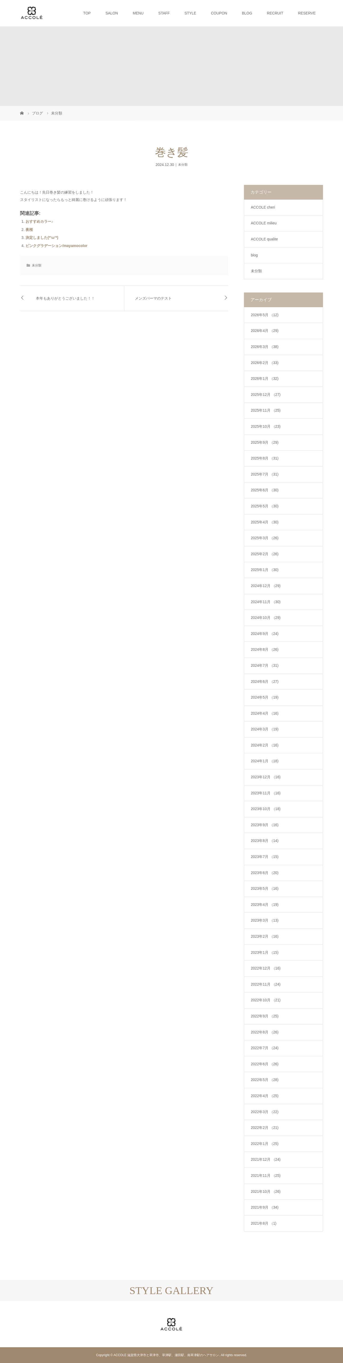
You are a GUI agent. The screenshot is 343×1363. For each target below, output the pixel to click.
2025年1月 (264, 570)
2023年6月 (264, 873)
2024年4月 (264, 713)
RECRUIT (275, 13)
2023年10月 (266, 809)
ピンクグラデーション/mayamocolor (56, 246)
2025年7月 (264, 474)
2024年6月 (264, 681)
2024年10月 (266, 617)
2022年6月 (264, 1064)
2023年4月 (264, 904)
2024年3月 (264, 729)
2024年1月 (264, 761)
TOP (87, 13)
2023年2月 (264, 936)
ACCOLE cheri (263, 207)
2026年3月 (264, 347)
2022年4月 (264, 1096)
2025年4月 (264, 522)
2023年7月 (264, 857)
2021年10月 (266, 1191)
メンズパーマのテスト (153, 298)
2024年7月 (264, 665)
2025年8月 (264, 458)
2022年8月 (264, 1032)
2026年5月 (264, 315)
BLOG (247, 13)
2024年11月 (266, 602)
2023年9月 (264, 825)
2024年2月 (264, 745)
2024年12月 (266, 586)
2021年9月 (264, 1207)
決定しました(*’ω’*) (42, 237)
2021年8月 (263, 1223)
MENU (138, 13)
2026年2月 (264, 363)
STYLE (190, 13)
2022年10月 (266, 1000)
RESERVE (307, 13)
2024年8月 (264, 649)
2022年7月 (264, 1048)
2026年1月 (264, 378)
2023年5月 (264, 888)
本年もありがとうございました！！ (65, 298)
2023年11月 (266, 793)
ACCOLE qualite (264, 239)
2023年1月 (264, 952)
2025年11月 (266, 410)
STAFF (164, 13)
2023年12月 (266, 777)
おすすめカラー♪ (39, 221)
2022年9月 (264, 1016)
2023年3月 (264, 920)
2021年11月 (266, 1175)
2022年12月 (266, 968)
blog (254, 255)
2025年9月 (264, 442)
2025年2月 (264, 554)
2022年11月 (266, 984)
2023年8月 (264, 841)
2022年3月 (264, 1112)
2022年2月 (264, 1127)
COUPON (219, 13)
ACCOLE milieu (264, 223)
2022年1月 (264, 1144)
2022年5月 (264, 1080)
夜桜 (29, 230)
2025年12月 (266, 394)
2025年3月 (264, 538)
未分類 (183, 164)
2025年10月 (266, 426)
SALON (111, 13)
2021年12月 (266, 1159)
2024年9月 (264, 634)
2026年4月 (264, 331)
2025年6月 (264, 490)
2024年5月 (264, 697)
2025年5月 (264, 506)
